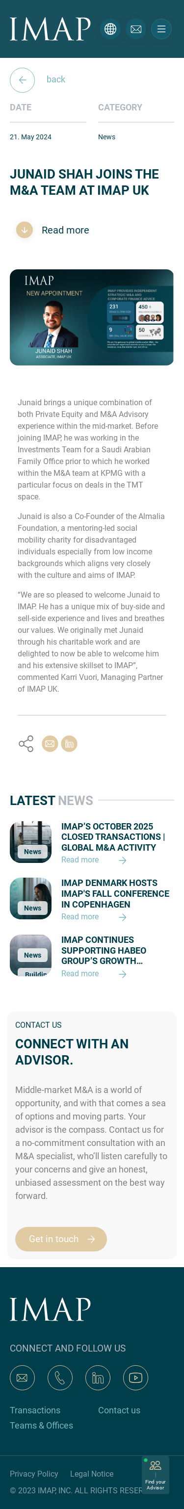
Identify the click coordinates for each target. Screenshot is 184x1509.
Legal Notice (91, 1474)
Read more (64, 230)
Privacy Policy (34, 1474)
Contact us (119, 1410)
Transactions (35, 1410)
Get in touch (66, 1239)
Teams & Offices (41, 1425)
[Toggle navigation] (161, 29)
